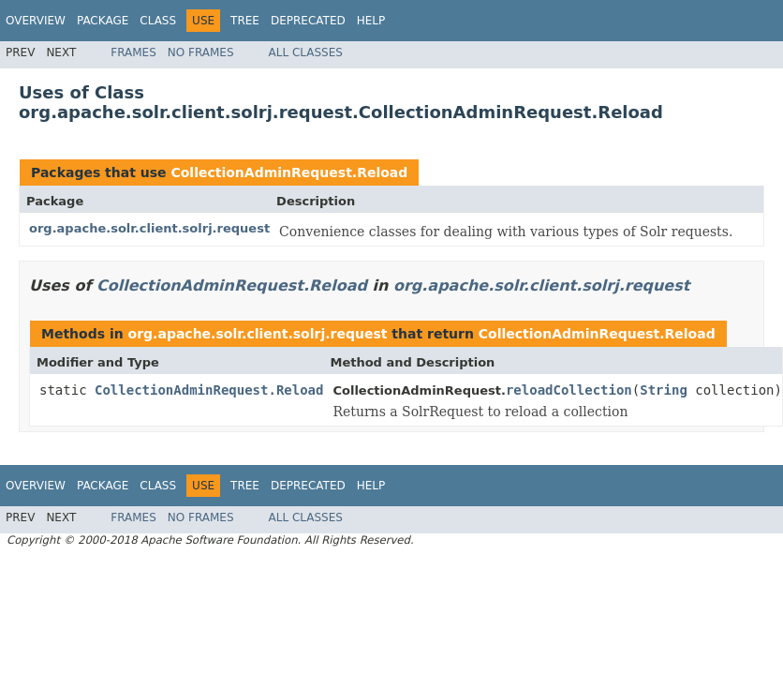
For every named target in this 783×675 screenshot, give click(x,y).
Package (102, 20)
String (663, 390)
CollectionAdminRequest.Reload (288, 172)
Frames (133, 52)
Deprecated (308, 20)
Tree (244, 20)
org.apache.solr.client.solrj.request (149, 228)
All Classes (306, 52)
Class (158, 20)
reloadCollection (569, 390)
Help (371, 20)
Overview (36, 20)
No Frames (201, 52)
